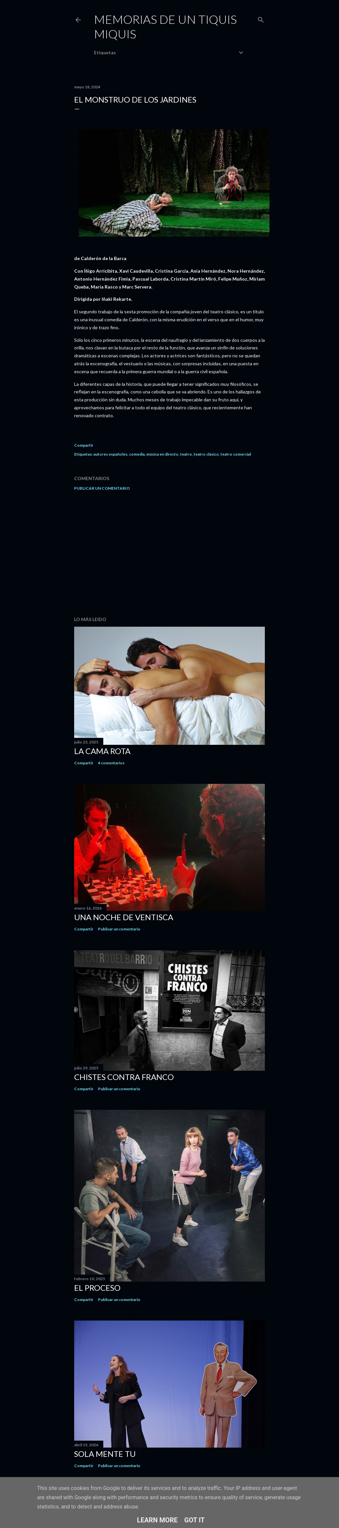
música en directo (162, 454)
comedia (137, 454)
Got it (194, 1520)
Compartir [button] (83, 445)
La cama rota (102, 751)
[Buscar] (261, 18)
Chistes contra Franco (124, 1077)
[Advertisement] (169, 553)
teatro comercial (235, 454)
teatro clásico (206, 454)
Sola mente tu (105, 1454)
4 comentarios (111, 762)
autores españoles (110, 454)
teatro (186, 454)
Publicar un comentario (102, 488)
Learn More (157, 1520)
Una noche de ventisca (123, 917)
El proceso (97, 1287)
